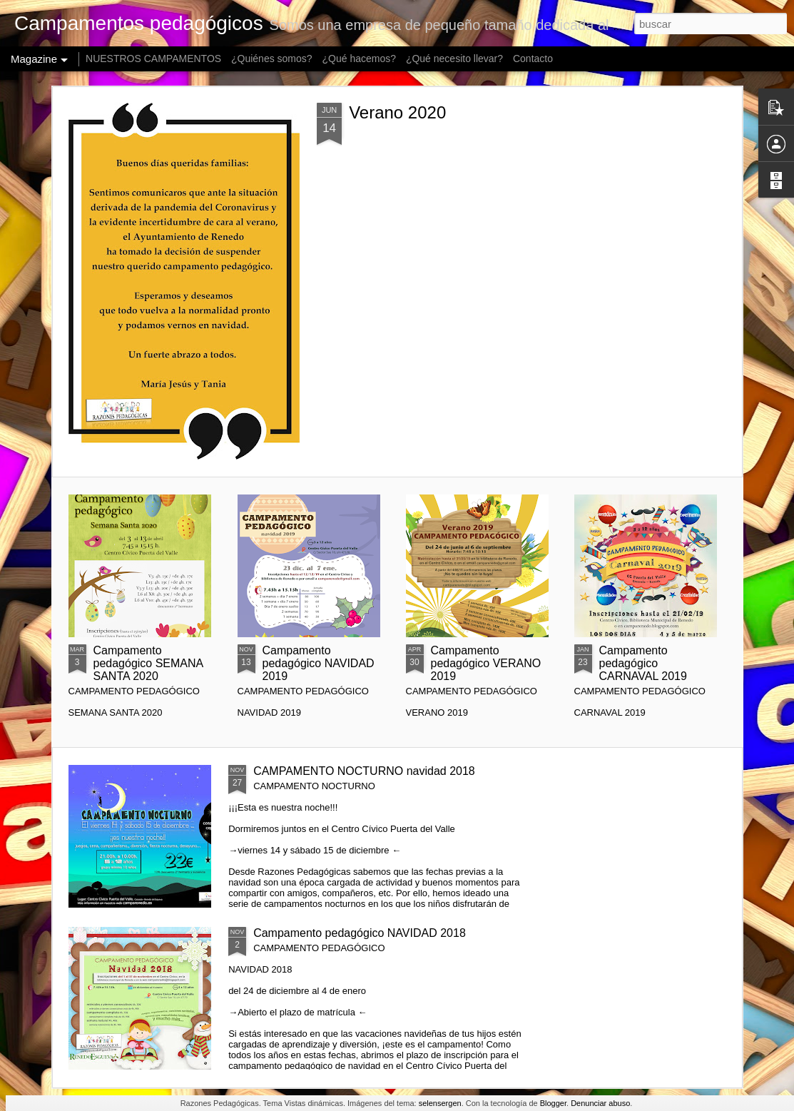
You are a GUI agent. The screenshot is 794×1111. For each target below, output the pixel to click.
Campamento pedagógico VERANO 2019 (486, 663)
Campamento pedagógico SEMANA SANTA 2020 (148, 663)
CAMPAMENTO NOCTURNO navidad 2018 (364, 771)
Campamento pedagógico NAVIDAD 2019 (319, 663)
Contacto (533, 58)
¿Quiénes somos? (271, 58)
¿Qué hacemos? (359, 58)
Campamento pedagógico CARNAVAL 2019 (643, 663)
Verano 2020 (397, 112)
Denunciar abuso (600, 1103)
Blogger (553, 1103)
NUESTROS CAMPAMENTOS (153, 58)
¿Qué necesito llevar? (454, 58)
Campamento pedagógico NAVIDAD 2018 (359, 933)
